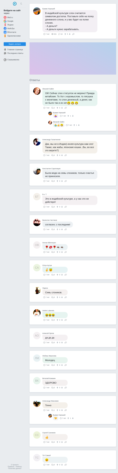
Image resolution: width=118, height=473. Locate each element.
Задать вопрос (15, 44)
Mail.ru (8, 17)
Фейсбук (9, 28)
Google (8, 21)
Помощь (19, 466)
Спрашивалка (11, 59)
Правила (11, 466)
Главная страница (13, 49)
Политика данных (14, 468)
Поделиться (73, 34)
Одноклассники (12, 35)
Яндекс (9, 24)
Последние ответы (13, 53)
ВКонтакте (10, 32)
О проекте (15, 465)
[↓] (69, 34)
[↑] (65, 34)
